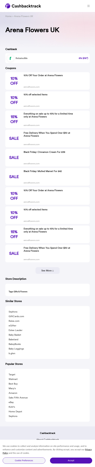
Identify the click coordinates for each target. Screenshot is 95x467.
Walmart (13, 379)
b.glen (12, 353)
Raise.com (14, 320)
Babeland (13, 339)
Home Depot (15, 411)
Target (12, 374)
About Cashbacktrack (47, 439)
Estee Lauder (15, 330)
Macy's (12, 388)
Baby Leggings (16, 348)
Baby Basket (15, 334)
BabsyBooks (15, 344)
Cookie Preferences (24, 460)
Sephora (13, 311)
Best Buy (13, 383)
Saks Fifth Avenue (18, 397)
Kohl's (12, 406)
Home (8, 16)
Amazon (13, 392)
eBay (11, 402)
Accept (71, 460)
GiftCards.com (16, 316)
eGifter (12, 325)
